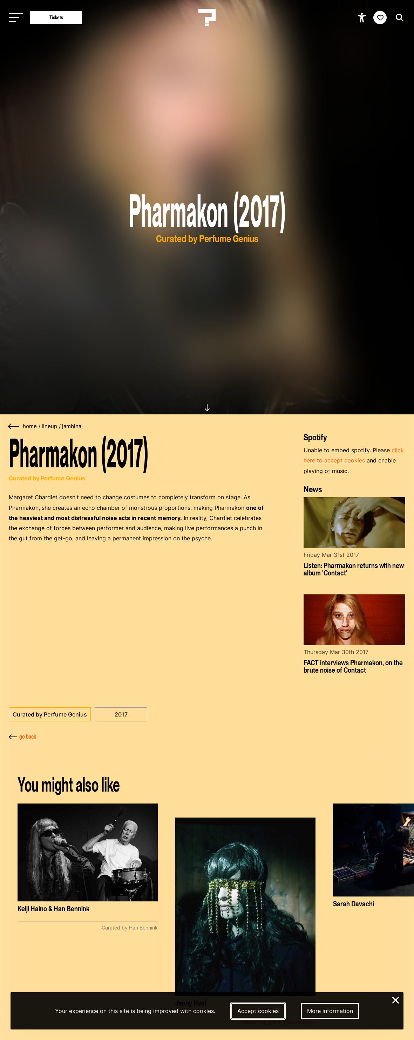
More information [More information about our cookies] (330, 1010)
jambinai (72, 426)
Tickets (56, 17)
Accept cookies (258, 1010)
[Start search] (398, 18)
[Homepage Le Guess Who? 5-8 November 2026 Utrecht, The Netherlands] (207, 17)
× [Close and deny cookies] (396, 999)
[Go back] (14, 426)
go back (22, 736)
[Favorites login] (380, 18)
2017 (121, 714)
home (30, 426)
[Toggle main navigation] (14, 18)
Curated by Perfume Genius (50, 714)
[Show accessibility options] (362, 17)
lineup (49, 426)
